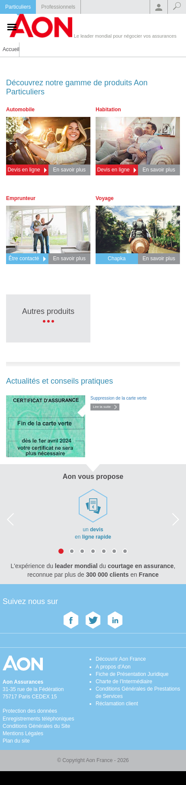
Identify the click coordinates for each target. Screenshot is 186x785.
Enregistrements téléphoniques (38, 719)
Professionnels (58, 7)
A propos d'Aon (113, 667)
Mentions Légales (23, 733)
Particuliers (18, 7)
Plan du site (16, 741)
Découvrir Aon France (121, 659)
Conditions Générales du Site (36, 726)
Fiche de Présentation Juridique (132, 674)
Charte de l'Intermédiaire (124, 681)
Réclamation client (117, 704)
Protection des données (30, 711)
